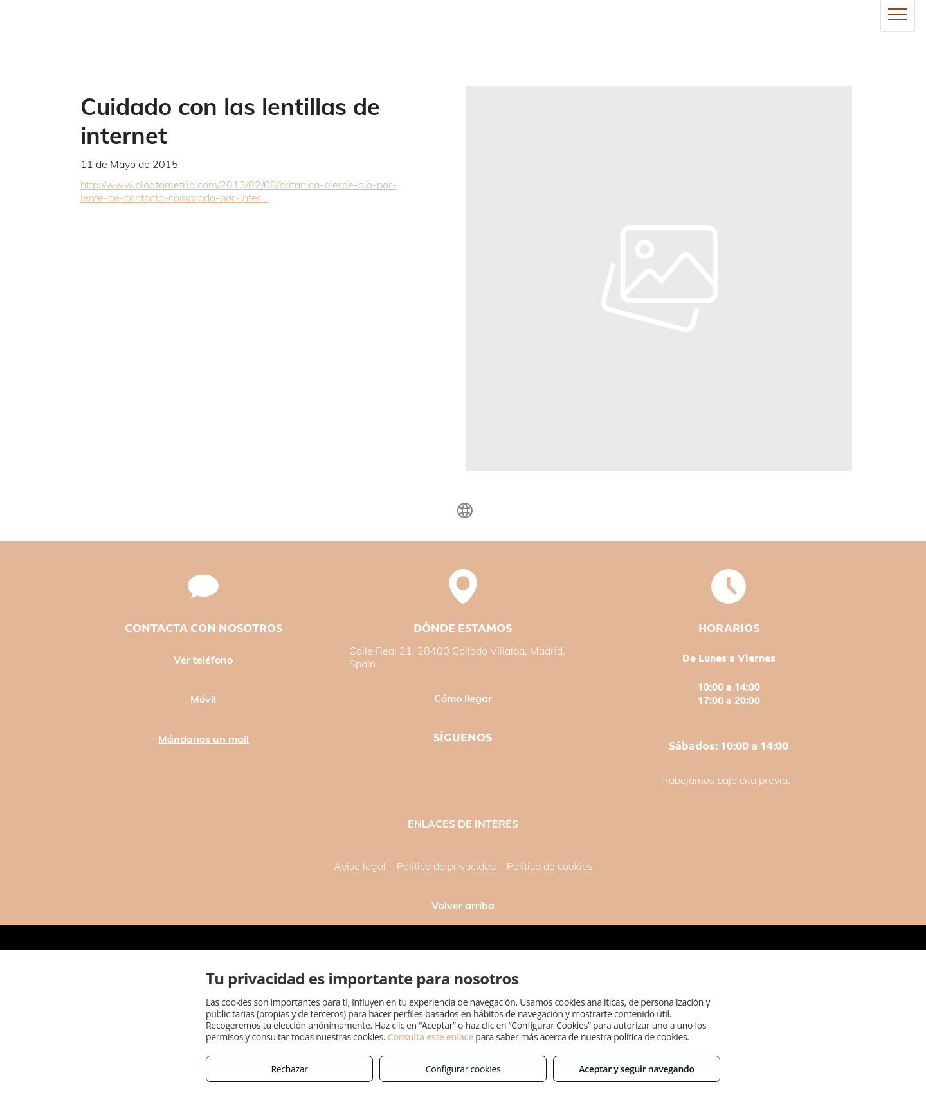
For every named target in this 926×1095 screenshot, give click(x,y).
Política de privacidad (446, 866)
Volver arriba (463, 905)
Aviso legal (360, 866)
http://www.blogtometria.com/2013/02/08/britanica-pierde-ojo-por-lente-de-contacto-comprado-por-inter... (238, 191)
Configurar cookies (463, 1069)
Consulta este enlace (430, 1037)
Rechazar (289, 1069)
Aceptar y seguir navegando (636, 1069)
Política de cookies (550, 866)
